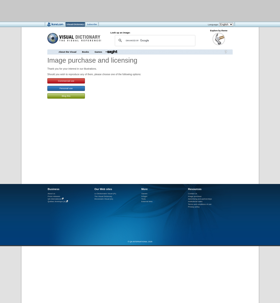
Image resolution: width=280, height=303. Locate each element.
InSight (144, 196)
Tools (143, 199)
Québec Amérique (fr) (57, 202)
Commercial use (66, 81)
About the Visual (68, 52)
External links (146, 201)
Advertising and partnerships (200, 199)
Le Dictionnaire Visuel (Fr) (105, 194)
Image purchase (195, 196)
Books (85, 52)
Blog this (66, 96)
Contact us (192, 194)
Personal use (66, 88)
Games (98, 52)
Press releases (54, 196)
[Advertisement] (126, 10)
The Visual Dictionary (103, 196)
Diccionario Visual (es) (103, 199)
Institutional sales (195, 201)
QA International (54, 199)
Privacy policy (194, 207)
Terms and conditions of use (200, 204)
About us (51, 194)
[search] (154, 40)
